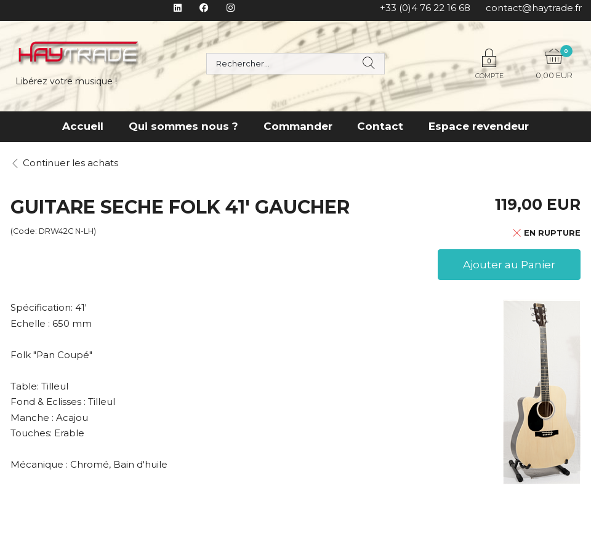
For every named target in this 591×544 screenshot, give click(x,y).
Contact (380, 126)
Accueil (82, 126)
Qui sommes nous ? (183, 126)
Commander (297, 126)
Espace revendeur (478, 126)
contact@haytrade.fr (534, 8)
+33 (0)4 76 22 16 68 (425, 8)
